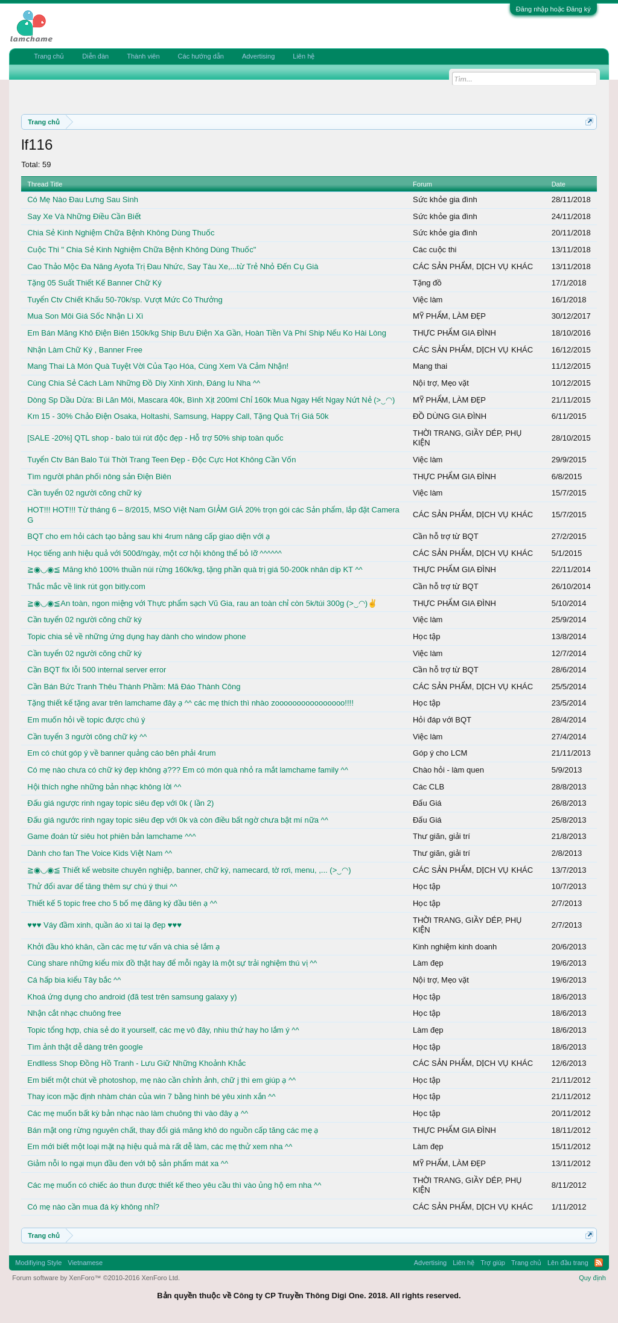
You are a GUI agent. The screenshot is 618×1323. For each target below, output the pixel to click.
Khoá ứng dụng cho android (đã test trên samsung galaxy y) (132, 996)
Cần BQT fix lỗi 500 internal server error (96, 669)
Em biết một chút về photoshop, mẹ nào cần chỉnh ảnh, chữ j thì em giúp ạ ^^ (161, 1080)
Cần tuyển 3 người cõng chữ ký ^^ (87, 736)
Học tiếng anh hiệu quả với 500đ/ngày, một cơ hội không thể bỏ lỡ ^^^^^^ (154, 553)
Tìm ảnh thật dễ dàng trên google (85, 1046)
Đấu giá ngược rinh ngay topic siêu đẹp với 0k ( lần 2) (120, 803)
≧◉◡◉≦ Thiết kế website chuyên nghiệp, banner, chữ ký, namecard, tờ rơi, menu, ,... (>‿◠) (189, 870)
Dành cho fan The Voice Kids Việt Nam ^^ (99, 853)
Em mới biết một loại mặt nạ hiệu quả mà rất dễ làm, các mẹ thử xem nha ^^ (159, 1146)
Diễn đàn (95, 56)
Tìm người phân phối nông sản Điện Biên (99, 476)
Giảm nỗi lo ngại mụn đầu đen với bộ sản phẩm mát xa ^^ (127, 1163)
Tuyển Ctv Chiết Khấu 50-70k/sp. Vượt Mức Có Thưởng (124, 299)
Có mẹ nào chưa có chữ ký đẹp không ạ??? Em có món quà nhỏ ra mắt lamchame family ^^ (187, 769)
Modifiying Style (38, 1262)
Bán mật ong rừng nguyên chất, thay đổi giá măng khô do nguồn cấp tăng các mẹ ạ (172, 1130)
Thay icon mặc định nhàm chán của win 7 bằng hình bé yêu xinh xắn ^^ (151, 1096)
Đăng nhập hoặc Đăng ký (553, 9)
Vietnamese (85, 1262)
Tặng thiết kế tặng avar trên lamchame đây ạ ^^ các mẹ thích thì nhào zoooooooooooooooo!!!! (190, 702)
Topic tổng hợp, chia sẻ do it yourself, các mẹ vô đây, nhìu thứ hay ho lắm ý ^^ (163, 1029)
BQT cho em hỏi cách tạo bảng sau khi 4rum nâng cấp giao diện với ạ (148, 536)
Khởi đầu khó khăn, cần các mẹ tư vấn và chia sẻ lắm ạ (123, 946)
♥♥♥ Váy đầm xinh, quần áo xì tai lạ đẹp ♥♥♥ (104, 924)
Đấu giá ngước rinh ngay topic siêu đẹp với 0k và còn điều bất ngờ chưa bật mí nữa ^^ (177, 819)
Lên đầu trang (567, 1262)
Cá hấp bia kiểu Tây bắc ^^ (74, 979)
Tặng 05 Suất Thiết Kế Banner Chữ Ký (94, 282)
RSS (598, 1262)
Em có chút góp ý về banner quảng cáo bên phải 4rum (121, 752)
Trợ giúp (492, 1262)
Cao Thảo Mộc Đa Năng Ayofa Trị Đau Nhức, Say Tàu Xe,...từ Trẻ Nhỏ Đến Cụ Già (172, 266)
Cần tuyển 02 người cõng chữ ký (84, 492)
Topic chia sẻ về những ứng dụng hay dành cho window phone (136, 636)
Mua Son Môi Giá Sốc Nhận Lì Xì (85, 315)
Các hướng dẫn (201, 56)
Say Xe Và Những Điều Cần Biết (84, 216)
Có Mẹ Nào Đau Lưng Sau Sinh (82, 199)
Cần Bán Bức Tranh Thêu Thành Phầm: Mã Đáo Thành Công (133, 686)
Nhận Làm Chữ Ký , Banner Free (84, 349)
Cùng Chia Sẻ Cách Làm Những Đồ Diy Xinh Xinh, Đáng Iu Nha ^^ (143, 382)
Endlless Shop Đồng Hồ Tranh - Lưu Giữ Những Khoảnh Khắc (136, 1063)
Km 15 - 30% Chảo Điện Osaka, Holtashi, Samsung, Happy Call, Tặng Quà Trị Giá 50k (177, 416)
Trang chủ (49, 56)
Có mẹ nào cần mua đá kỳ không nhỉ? (93, 1206)
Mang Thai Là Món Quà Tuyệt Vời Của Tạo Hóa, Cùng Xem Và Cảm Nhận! (157, 366)
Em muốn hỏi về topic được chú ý (86, 719)
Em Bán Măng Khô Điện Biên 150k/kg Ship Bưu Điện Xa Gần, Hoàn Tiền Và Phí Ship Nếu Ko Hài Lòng (206, 332)
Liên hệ (303, 56)
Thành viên (143, 56)
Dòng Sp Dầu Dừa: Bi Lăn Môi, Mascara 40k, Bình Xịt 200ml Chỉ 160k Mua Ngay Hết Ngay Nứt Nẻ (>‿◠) (211, 399)
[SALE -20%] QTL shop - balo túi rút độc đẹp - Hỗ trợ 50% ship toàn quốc (155, 437)
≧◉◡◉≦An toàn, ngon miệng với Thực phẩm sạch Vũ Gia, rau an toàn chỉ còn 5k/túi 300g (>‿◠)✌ (202, 603)
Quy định (592, 1277)
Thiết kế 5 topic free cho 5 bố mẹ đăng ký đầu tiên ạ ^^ (122, 903)
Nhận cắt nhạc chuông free (74, 1013)
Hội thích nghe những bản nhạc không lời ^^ (104, 786)
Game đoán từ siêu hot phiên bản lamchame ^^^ (111, 836)
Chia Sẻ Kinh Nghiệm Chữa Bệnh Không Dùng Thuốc (120, 232)
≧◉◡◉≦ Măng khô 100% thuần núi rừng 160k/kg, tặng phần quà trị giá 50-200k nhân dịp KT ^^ (194, 569)
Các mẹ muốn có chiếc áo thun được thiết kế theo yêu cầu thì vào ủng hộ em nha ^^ (174, 1185)
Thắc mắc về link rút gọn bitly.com (86, 586)
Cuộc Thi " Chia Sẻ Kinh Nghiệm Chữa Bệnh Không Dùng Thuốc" (141, 249)
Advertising (258, 56)
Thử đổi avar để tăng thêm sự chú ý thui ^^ (102, 886)
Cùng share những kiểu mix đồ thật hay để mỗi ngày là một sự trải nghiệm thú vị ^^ (172, 963)
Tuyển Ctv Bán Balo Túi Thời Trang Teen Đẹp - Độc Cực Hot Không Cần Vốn (161, 459)
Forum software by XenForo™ (96, 1277)
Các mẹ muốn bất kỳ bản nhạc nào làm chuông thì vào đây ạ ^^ (137, 1113)
